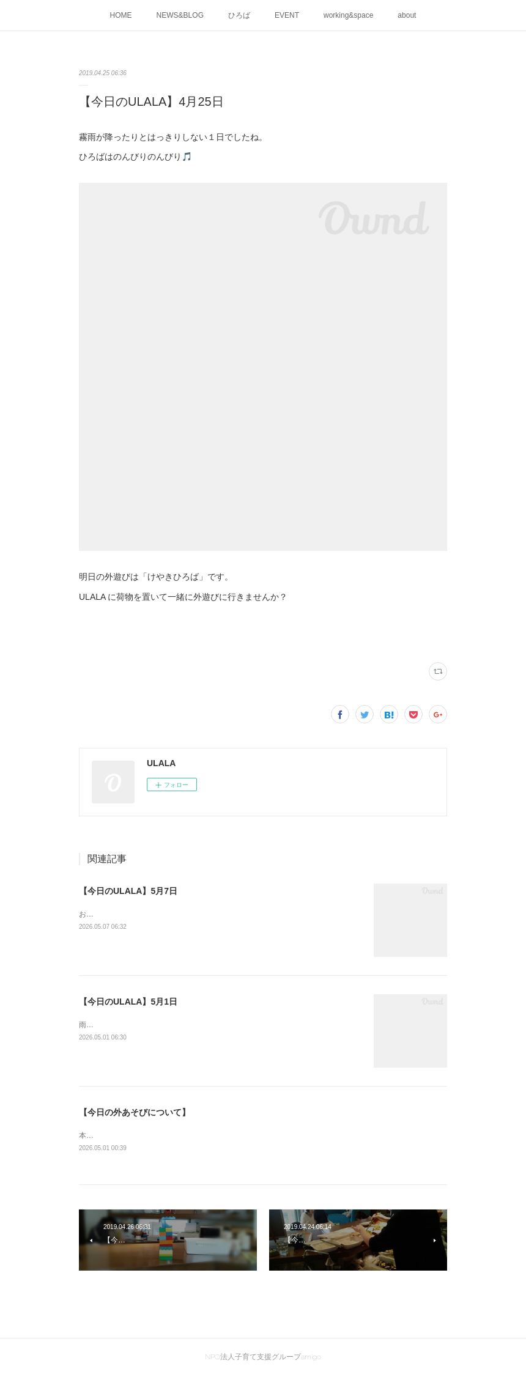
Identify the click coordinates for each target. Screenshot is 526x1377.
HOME (121, 15)
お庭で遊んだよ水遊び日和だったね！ (141, 914)
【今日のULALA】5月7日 (128, 891)
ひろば (239, 15)
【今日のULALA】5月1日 (128, 1001)
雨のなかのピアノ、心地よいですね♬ (140, 1025)
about (407, 15)
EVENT (287, 15)
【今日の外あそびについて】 (134, 1112)
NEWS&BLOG (180, 15)
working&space (348, 15)
